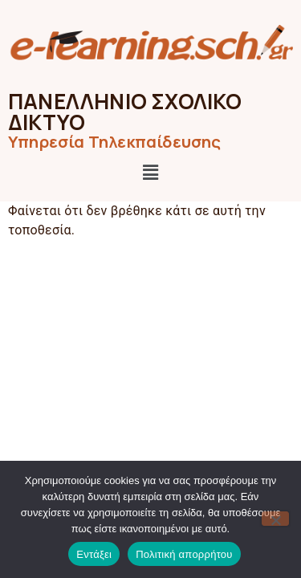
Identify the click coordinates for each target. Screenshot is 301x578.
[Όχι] (275, 518)
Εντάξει (94, 554)
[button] (150, 173)
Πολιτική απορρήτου (184, 554)
